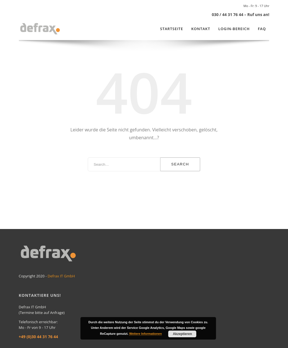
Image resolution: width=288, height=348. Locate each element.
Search (180, 164)
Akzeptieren (182, 334)
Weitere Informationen (145, 333)
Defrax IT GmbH (61, 276)
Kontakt (200, 28)
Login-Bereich (233, 28)
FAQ (262, 28)
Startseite (171, 28)
